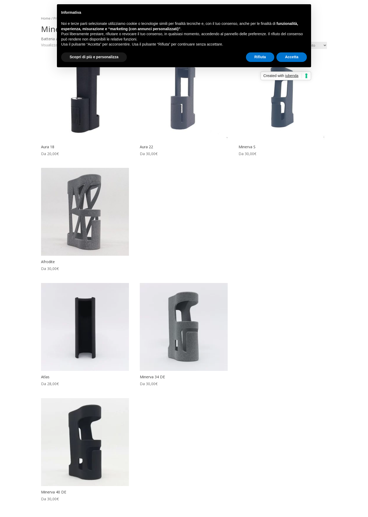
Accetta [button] (291, 57)
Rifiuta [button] (260, 57)
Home (46, 18)
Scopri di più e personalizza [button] (94, 57)
